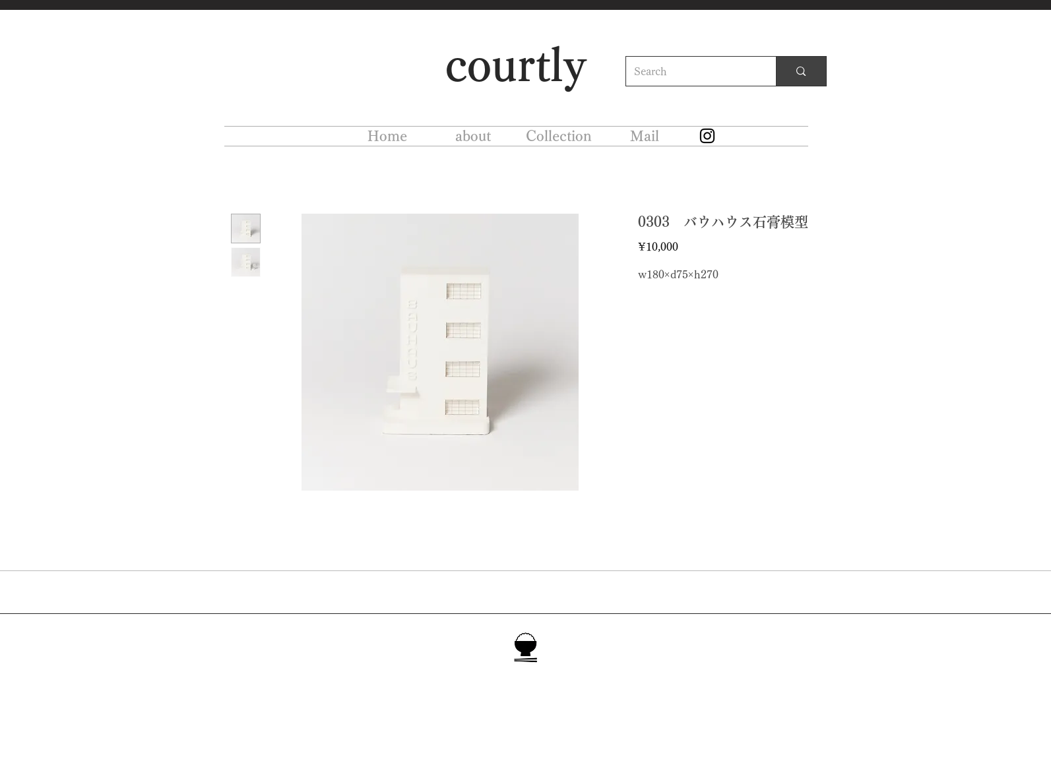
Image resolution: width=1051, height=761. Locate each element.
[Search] (691, 71)
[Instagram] (707, 136)
